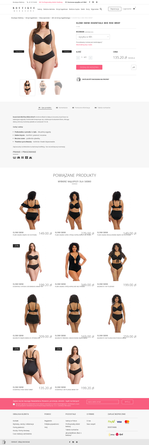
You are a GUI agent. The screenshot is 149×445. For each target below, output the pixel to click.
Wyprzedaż (95, 9)
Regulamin (48, 421)
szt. (85, 57)
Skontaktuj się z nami (84, 45)
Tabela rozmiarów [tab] (102, 108)
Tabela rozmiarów (72, 430)
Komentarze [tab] (62, 108)
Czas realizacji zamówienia (22, 434)
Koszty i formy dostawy (21, 430)
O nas (89, 421)
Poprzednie (19, 51)
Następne (66, 51)
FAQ (46, 427)
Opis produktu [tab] (45, 108)
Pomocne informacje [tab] (81, 108)
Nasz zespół (91, 424)
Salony (39, 9)
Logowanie (127, 9)
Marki (83, 9)
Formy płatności (18, 427)
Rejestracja (114, 9)
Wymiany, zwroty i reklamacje (23, 424)
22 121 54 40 (33, 2)
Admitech (14, 442)
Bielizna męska (74, 9)
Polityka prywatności (51, 424)
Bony (88, 9)
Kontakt (15, 421)
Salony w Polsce (71, 421)
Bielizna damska (49, 9)
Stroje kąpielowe (62, 9)
